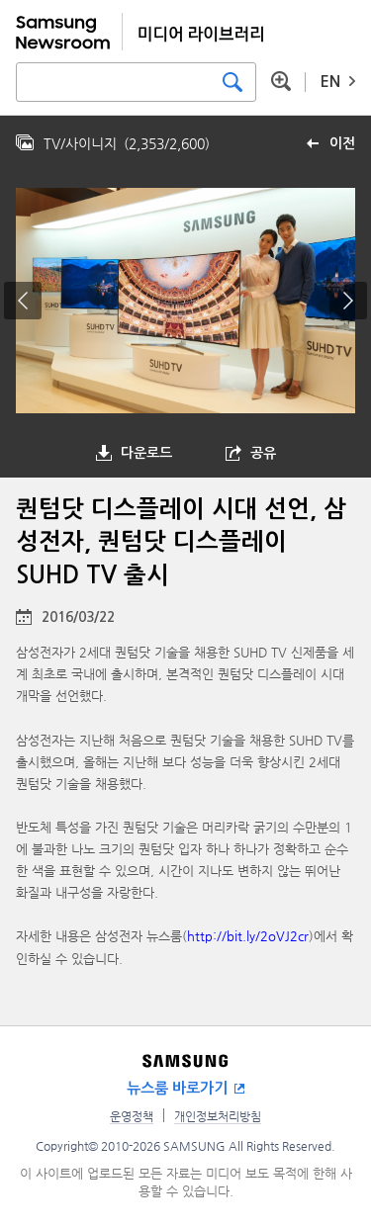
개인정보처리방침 (217, 1116)
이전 (342, 143)
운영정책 (131, 1116)
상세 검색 (281, 81)
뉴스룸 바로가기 (177, 1088)
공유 (263, 453)
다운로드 (146, 453)
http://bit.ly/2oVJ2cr (248, 935)
